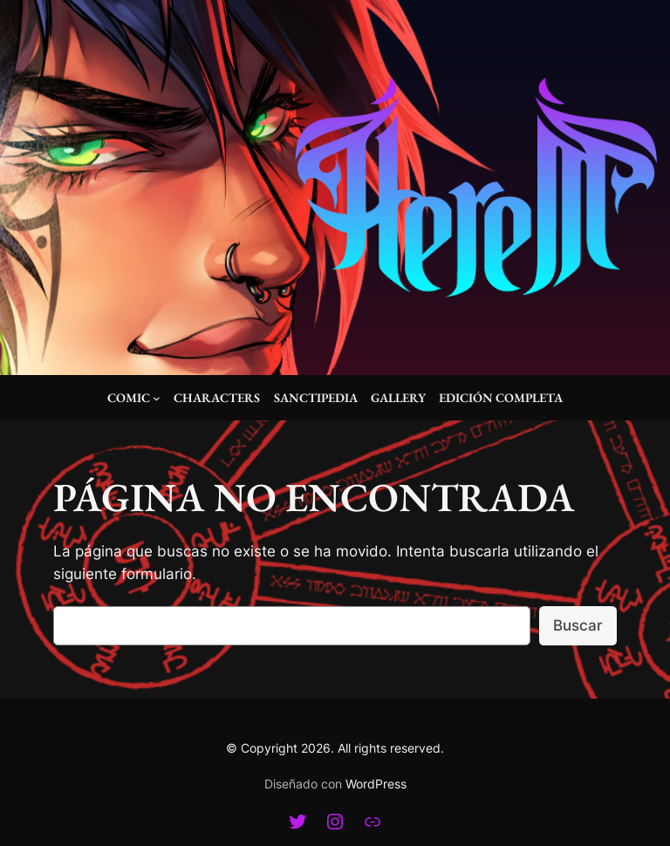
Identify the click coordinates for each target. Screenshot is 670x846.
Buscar (578, 625)
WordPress (376, 783)
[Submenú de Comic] (157, 398)
